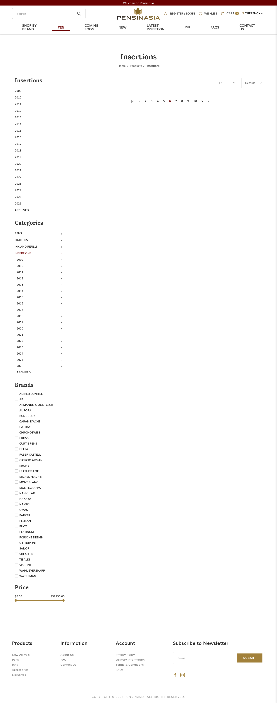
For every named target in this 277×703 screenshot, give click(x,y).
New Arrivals (21, 654)
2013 (18, 117)
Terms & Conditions (130, 664)
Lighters (21, 240)
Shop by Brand (29, 27)
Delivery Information (130, 659)
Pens (18, 233)
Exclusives (19, 674)
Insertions (153, 66)
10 (195, 101)
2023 (18, 183)
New (122, 27)
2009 (18, 91)
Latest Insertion (155, 27)
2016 (18, 137)
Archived (22, 210)
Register (176, 13)
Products (136, 66)
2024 (18, 190)
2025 (18, 197)
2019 (18, 157)
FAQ (63, 659)
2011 (18, 104)
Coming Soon (91, 27)
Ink (187, 26)
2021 (18, 170)
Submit (249, 657)
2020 (18, 163)
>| (209, 101)
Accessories (20, 669)
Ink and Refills (26, 246)
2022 (18, 177)
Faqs (214, 27)
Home (122, 66)
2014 (18, 124)
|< (132, 101)
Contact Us (247, 27)
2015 (18, 130)
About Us (67, 654)
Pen (61, 27)
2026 (18, 203)
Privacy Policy (125, 654)
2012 (18, 110)
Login (190, 13)
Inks (15, 664)
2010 (18, 97)
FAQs (119, 669)
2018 (18, 150)
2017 (18, 144)
